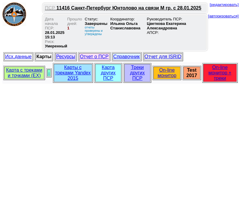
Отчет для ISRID (163, 56)
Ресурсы (65, 56)
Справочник (126, 56)
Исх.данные (18, 56)
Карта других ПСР (108, 73)
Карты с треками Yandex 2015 (73, 73)
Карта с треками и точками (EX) (24, 73)
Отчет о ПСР (94, 56)
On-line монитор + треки (220, 73)
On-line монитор (167, 73)
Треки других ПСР (137, 73)
